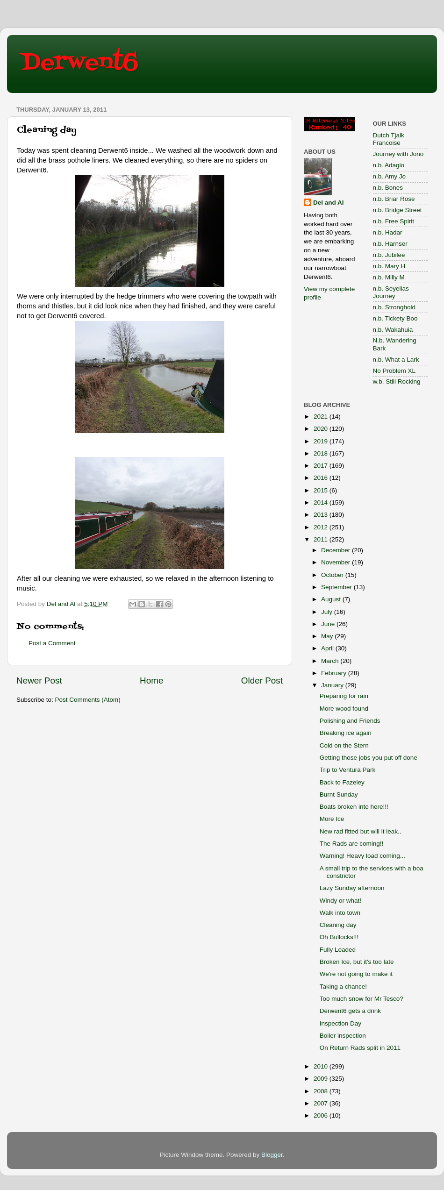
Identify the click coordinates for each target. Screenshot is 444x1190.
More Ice (332, 818)
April (328, 648)
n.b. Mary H (389, 266)
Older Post (262, 680)
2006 (321, 1115)
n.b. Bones (388, 187)
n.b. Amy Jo (389, 176)
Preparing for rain (344, 695)
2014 (321, 502)
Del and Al (328, 202)
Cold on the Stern (344, 745)
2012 (321, 527)
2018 (321, 453)
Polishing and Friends (350, 720)
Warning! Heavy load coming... (362, 855)
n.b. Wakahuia (393, 329)
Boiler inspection (343, 1035)
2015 (321, 490)
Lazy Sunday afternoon (352, 887)
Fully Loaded (338, 949)
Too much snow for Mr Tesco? (361, 998)
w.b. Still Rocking (397, 381)
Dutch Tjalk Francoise (388, 139)
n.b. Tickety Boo (395, 318)
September (337, 587)
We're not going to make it (356, 973)
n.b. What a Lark (396, 359)
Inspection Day (340, 1023)
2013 (321, 514)
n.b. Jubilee (389, 254)
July (327, 611)
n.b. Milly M (389, 277)
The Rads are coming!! (352, 843)
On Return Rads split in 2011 (360, 1047)
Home (151, 680)
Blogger (272, 1154)
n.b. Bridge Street (397, 210)
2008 (321, 1091)
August (332, 599)
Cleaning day (338, 924)
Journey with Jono (398, 153)
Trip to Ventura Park (348, 769)
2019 (321, 441)
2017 (321, 465)
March (330, 660)
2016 (321, 477)
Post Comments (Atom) (88, 699)
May (328, 636)
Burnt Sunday (339, 794)
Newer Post (39, 680)
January (333, 685)
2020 (321, 428)
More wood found (344, 708)
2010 (321, 1066)
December (336, 550)
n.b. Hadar (387, 232)
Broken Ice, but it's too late (357, 961)
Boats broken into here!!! (354, 806)
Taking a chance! (343, 986)
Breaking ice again (346, 732)
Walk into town (340, 912)
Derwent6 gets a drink (350, 1010)
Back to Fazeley (342, 782)
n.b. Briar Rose (394, 198)
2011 (321, 539)
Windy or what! (340, 900)
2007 (321, 1103)
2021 (321, 416)
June (329, 623)
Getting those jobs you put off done (368, 757)
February (334, 673)
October (333, 574)
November (336, 562)
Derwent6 (79, 63)
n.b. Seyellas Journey (391, 292)
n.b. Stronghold (394, 307)
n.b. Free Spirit (394, 221)
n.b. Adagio (389, 165)
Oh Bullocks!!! (339, 937)
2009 (321, 1078)
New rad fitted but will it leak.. (360, 831)
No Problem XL (394, 370)
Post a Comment (52, 643)
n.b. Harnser (390, 243)
